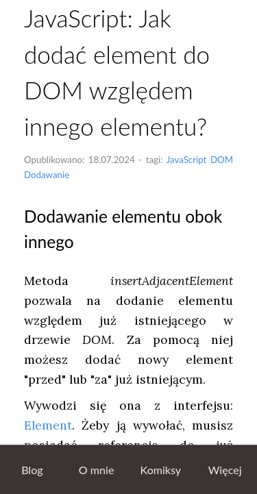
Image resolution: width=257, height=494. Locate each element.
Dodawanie (46, 174)
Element (48, 425)
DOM (221, 159)
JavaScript (187, 159)
